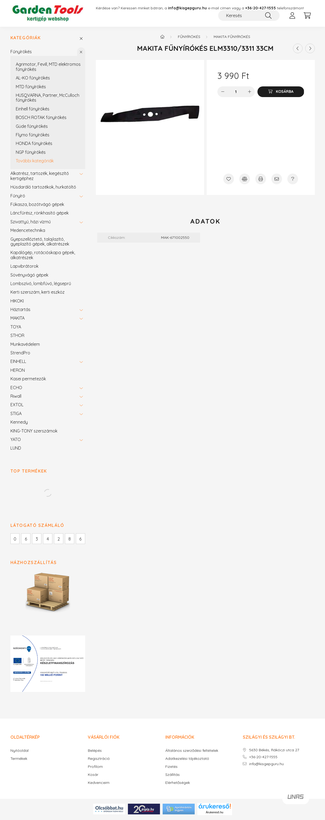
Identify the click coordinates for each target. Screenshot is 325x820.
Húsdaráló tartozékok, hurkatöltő (43, 187)
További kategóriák (35, 161)
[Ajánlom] (276, 179)
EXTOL (17, 405)
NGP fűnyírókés (31, 153)
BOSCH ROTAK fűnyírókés (41, 118)
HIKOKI (17, 301)
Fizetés (171, 767)
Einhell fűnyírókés (32, 109)
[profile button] (292, 15)
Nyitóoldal (19, 751)
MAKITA (17, 319)
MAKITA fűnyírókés (232, 37)
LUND (15, 449)
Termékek (18, 759)
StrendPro (20, 353)
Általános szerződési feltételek (191, 751)
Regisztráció (99, 759)
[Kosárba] (280, 92)
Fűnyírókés (21, 52)
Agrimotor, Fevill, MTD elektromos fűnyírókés (48, 68)
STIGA (16, 414)
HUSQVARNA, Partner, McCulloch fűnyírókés (47, 98)
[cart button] (307, 15)
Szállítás (172, 775)
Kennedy (19, 423)
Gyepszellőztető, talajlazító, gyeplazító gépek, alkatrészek (39, 242)
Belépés (95, 751)
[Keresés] (249, 15)
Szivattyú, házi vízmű (30, 222)
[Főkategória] (162, 37)
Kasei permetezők (28, 379)
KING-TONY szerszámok (33, 431)
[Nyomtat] (260, 179)
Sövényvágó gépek (29, 275)
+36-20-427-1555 (260, 8)
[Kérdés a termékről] (292, 179)
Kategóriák (25, 38)
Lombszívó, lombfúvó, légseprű (40, 284)
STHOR (17, 336)
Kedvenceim (98, 783)
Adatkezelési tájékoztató (187, 759)
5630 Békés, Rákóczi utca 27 (274, 751)
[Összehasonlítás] (244, 179)
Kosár (93, 775)
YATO (15, 440)
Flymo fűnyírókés (32, 135)
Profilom (95, 767)
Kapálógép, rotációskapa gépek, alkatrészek (42, 256)
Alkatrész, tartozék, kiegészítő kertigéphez (39, 177)
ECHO (16, 388)
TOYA (15, 327)
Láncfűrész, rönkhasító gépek (39, 214)
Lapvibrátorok (24, 267)
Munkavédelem (25, 345)
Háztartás (20, 310)
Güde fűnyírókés (32, 127)
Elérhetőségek (177, 783)
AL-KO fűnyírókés (33, 78)
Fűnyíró (17, 196)
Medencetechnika (27, 231)
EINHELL (18, 362)
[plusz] (249, 93)
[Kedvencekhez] (228, 179)
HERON (17, 371)
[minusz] (223, 93)
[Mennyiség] (236, 92)
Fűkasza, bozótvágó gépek (37, 205)
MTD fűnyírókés (31, 87)
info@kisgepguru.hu (266, 764)
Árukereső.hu (214, 813)
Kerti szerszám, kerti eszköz (37, 293)
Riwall (15, 397)
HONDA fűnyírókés (34, 144)
